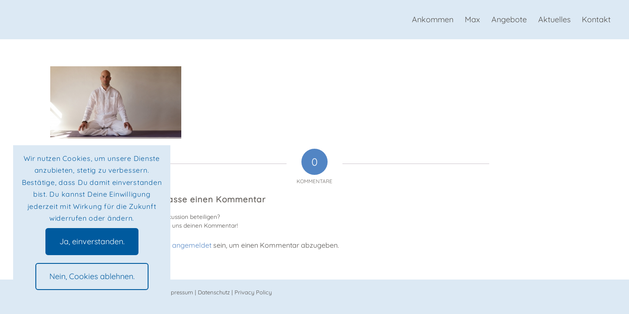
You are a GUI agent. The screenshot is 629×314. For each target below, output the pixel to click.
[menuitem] (432, 19)
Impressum (178, 292)
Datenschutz (214, 292)
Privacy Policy (253, 292)
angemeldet (191, 245)
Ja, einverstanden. (91, 241)
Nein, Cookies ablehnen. (92, 276)
